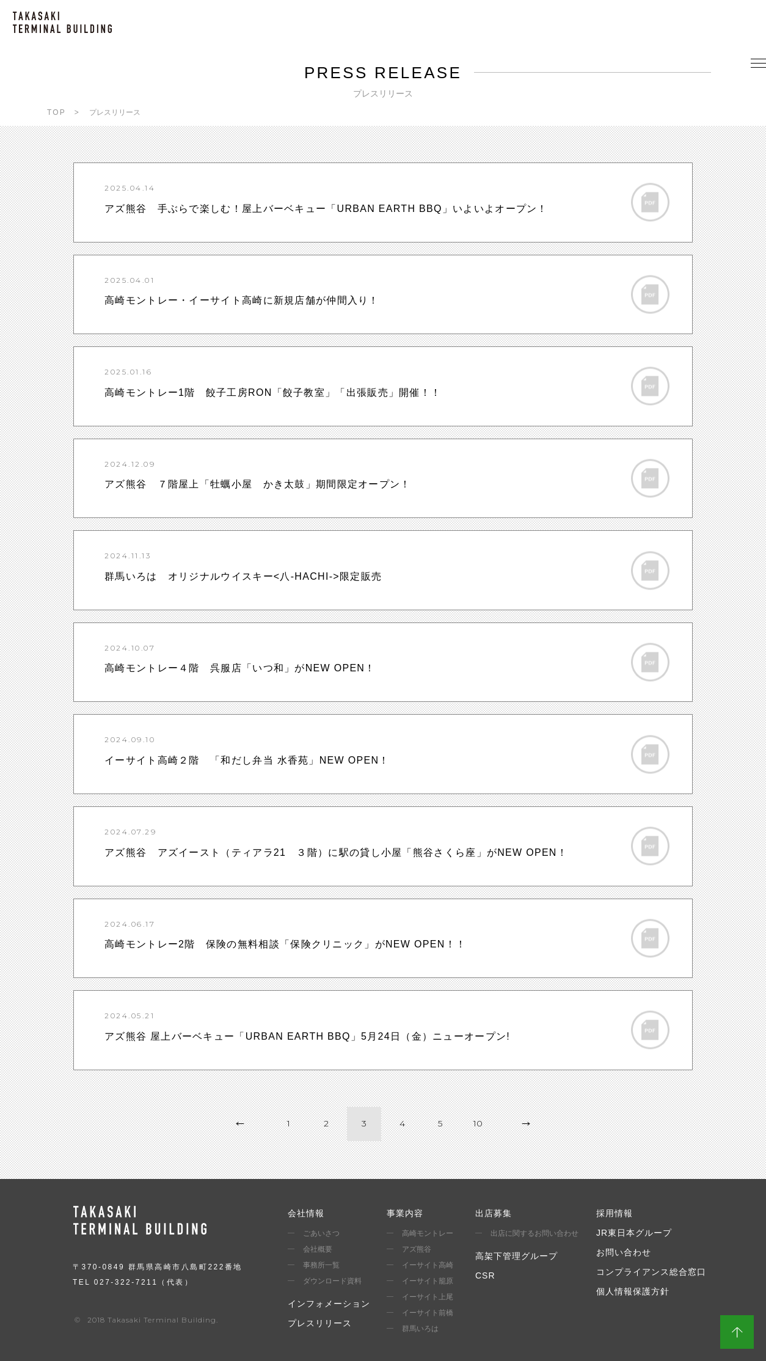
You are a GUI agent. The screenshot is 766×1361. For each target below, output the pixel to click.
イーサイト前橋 (427, 1312)
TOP (56, 112)
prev (240, 1124)
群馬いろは (420, 1328)
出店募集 (493, 1213)
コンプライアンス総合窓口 (651, 1272)
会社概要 (317, 1249)
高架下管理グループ (516, 1256)
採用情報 (614, 1213)
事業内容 (405, 1213)
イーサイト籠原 (427, 1281)
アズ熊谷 (416, 1249)
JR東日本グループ (634, 1233)
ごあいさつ (321, 1233)
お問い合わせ (623, 1252)
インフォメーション (329, 1303)
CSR (485, 1275)
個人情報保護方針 (632, 1291)
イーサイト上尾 (427, 1297)
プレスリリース (320, 1323)
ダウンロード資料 (332, 1281)
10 (478, 1123)
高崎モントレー (427, 1233)
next (526, 1124)
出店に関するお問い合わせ (534, 1233)
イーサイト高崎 (427, 1265)
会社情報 (306, 1213)
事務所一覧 (321, 1265)
